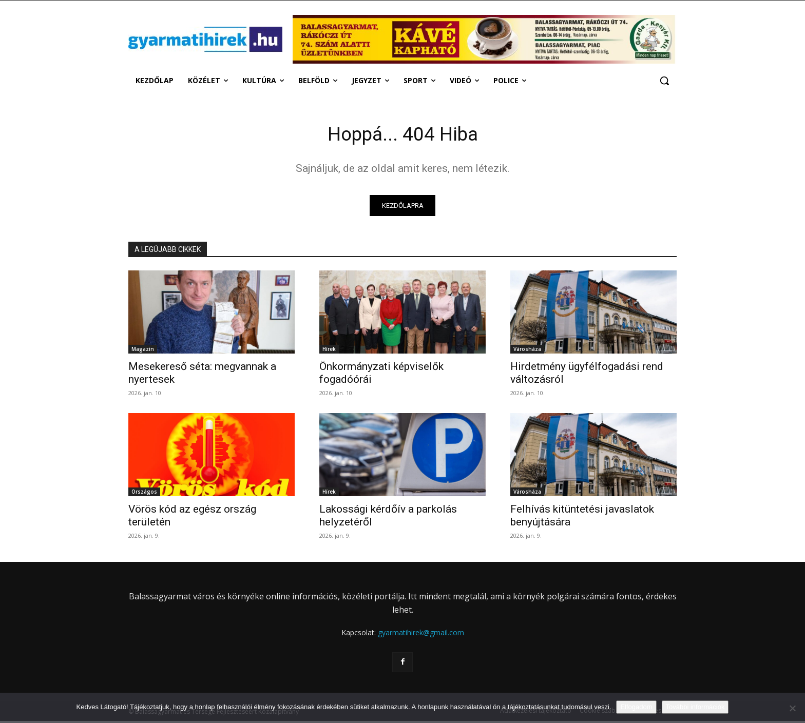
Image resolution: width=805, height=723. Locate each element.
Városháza (527, 351)
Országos (144, 494)
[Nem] (792, 708)
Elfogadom (636, 707)
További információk (695, 707)
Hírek (329, 351)
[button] (664, 80)
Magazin (142, 351)
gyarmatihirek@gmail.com (421, 635)
